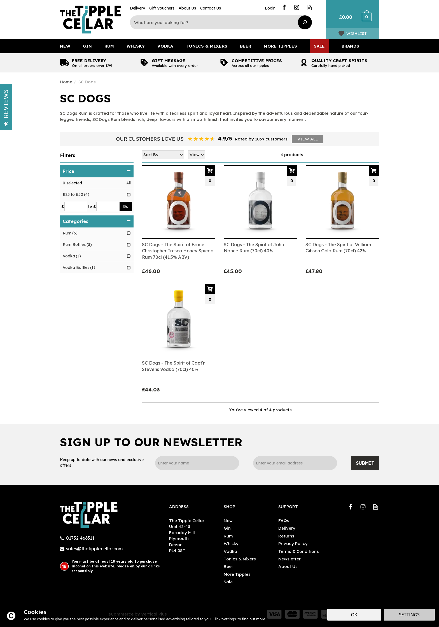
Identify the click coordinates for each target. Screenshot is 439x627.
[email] (295, 463)
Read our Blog (309, 7)
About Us (288, 566)
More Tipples (237, 574)
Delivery (286, 528)
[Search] (216, 22)
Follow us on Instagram (296, 7)
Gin (227, 528)
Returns (286, 536)
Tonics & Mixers (240, 559)
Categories (97, 221)
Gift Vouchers (161, 8)
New (228, 520)
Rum (228, 536)
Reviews (6, 108)
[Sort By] (163, 154)
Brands (350, 46)
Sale (228, 581)
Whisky (231, 543)
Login (270, 8)
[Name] (197, 463)
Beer (228, 566)
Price (97, 171)
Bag (343, 19)
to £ (92, 206)
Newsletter (289, 559)
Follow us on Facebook (284, 7)
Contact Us (210, 8)
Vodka (230, 551)
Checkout (370, 19)
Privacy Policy (293, 543)
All (128, 182)
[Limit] (196, 154)
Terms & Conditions (298, 551)
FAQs (283, 520)
